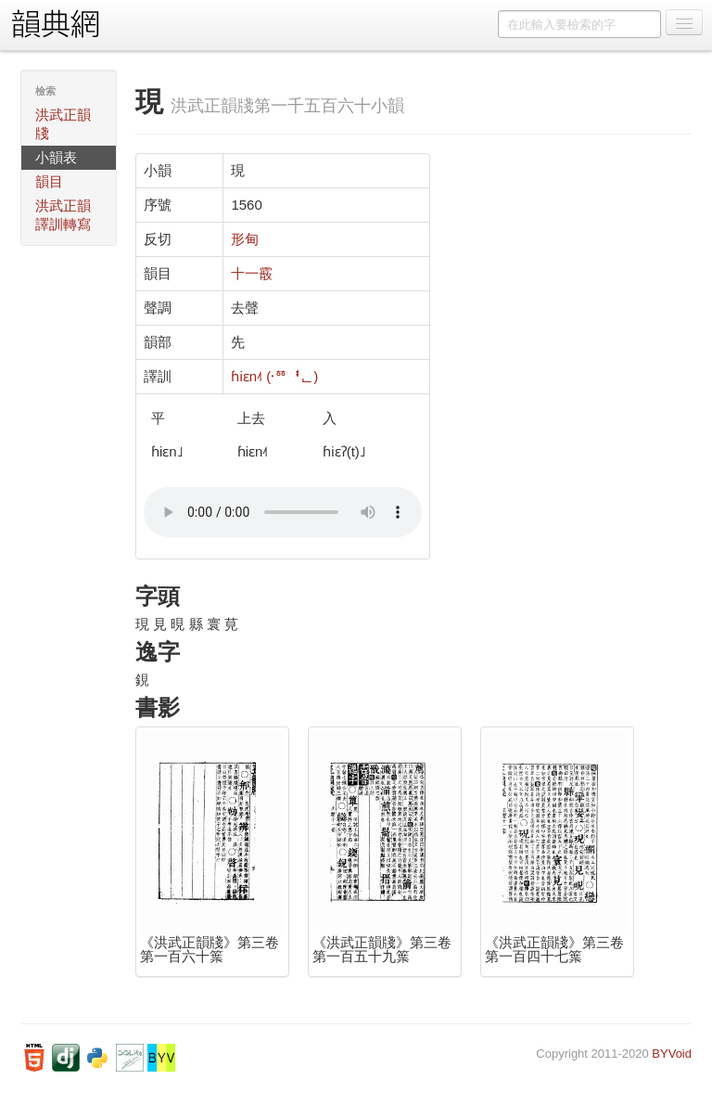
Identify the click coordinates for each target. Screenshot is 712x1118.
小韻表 (56, 157)
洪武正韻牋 (63, 124)
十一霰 (252, 273)
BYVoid (672, 1053)
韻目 (49, 181)
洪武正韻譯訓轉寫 (63, 215)
